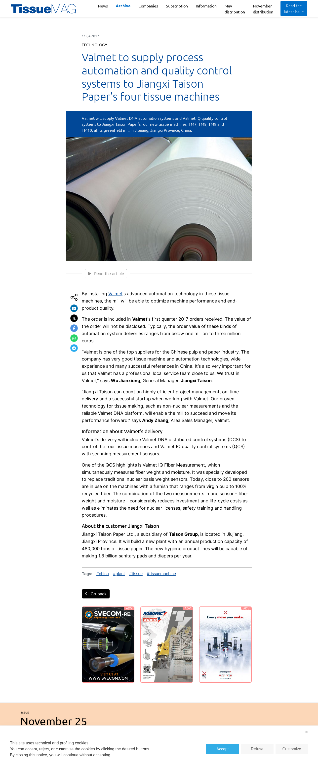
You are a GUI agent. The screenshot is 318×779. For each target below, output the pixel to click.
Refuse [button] (257, 749)
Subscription (177, 5)
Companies (148, 5)
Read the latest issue (294, 8)
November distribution (263, 8)
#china (102, 573)
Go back (96, 593)
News (103, 5)
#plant (119, 573)
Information (206, 5)
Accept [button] (222, 749)
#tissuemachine (161, 573)
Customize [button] (291, 749)
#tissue (136, 573)
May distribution (235, 8)
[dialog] (159, 752)
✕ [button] (306, 732)
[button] (74, 308)
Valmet (115, 293)
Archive (123, 5)
